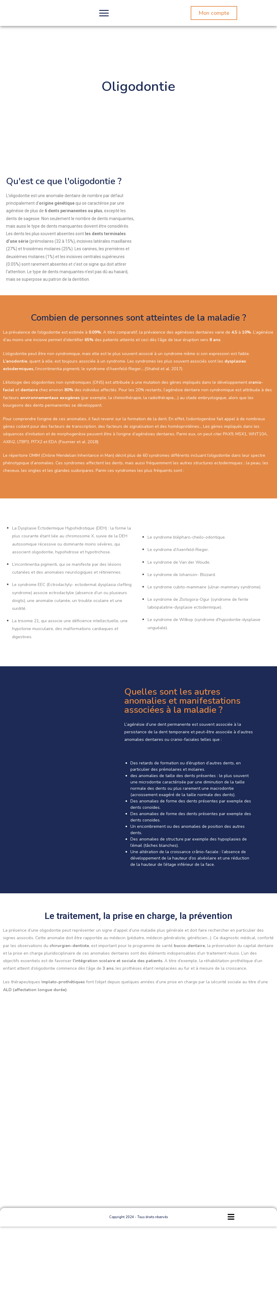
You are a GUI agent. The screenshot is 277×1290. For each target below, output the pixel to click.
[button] (231, 1217)
